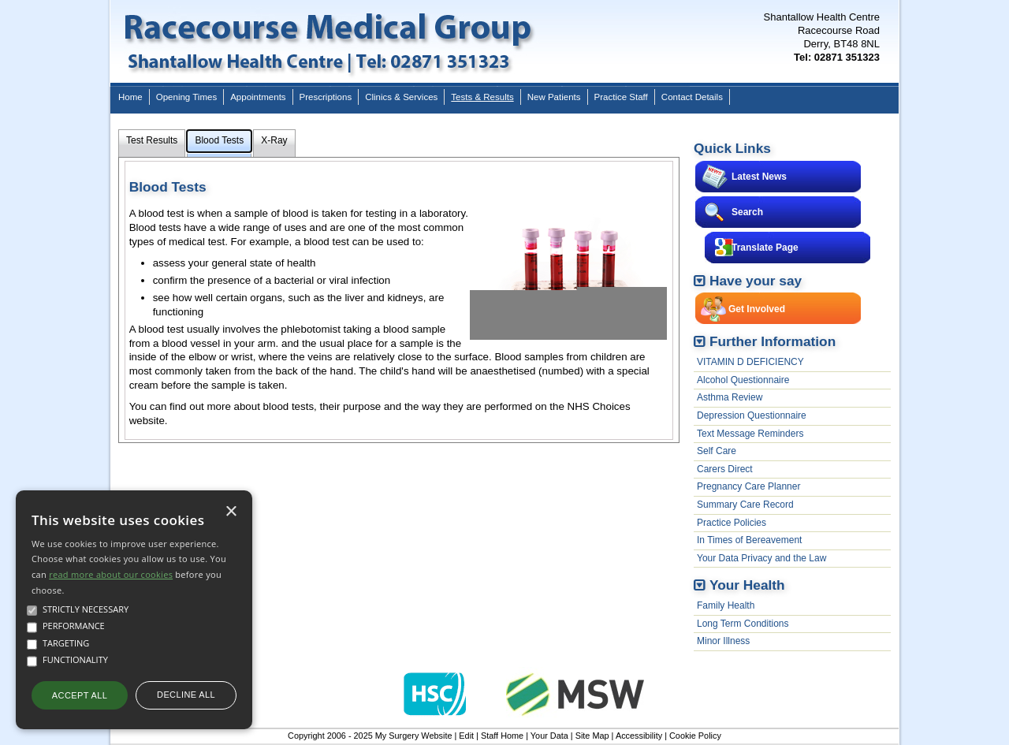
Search (747, 212)
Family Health (725, 605)
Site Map (592, 735)
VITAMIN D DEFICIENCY (750, 361)
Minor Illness (723, 640)
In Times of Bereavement (749, 540)
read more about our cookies (111, 574)
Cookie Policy (695, 735)
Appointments (257, 97)
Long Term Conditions (743, 623)
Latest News (759, 176)
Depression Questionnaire (751, 415)
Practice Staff (621, 97)
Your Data (549, 735)
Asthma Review (729, 397)
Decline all (186, 694)
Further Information (772, 341)
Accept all (79, 695)
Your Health (747, 585)
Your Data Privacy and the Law (761, 558)
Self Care (716, 450)
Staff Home (502, 735)
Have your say (755, 281)
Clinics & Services (401, 97)
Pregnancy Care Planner (748, 486)
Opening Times (186, 97)
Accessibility (639, 735)
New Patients (554, 97)
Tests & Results (482, 97)
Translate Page (765, 247)
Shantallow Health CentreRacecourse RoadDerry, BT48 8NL (822, 37)
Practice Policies (731, 522)
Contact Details (692, 97)
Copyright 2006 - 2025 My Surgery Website (370, 735)
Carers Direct (725, 469)
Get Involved (756, 309)
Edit (466, 735)
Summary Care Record (745, 504)
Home (130, 97)
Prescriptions (326, 97)
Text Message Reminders (750, 433)
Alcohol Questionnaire (743, 380)
